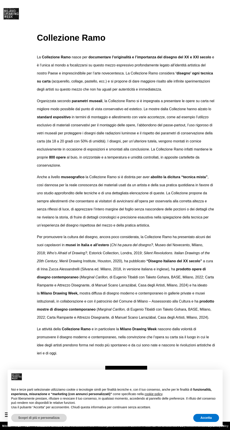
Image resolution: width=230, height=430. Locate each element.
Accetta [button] (206, 417)
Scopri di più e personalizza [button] (39, 417)
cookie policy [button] (153, 394)
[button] (216, 376)
